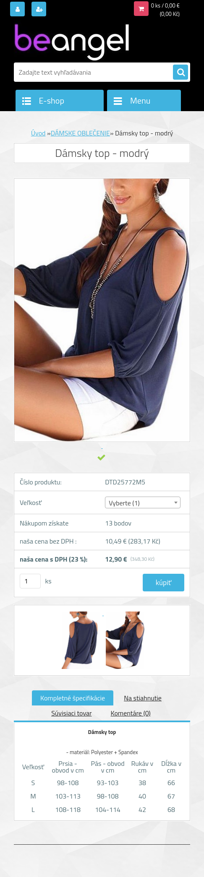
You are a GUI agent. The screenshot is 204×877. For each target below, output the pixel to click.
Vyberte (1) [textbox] (124, 503)
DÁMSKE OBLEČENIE (80, 133)
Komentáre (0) (131, 713)
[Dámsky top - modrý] (82, 613)
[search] (180, 73)
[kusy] (30, 581)
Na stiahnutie (143, 698)
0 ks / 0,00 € (165, 5)
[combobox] (142, 502)
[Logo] (71, 41)
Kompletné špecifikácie (72, 698)
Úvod (38, 133)
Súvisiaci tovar (71, 713)
